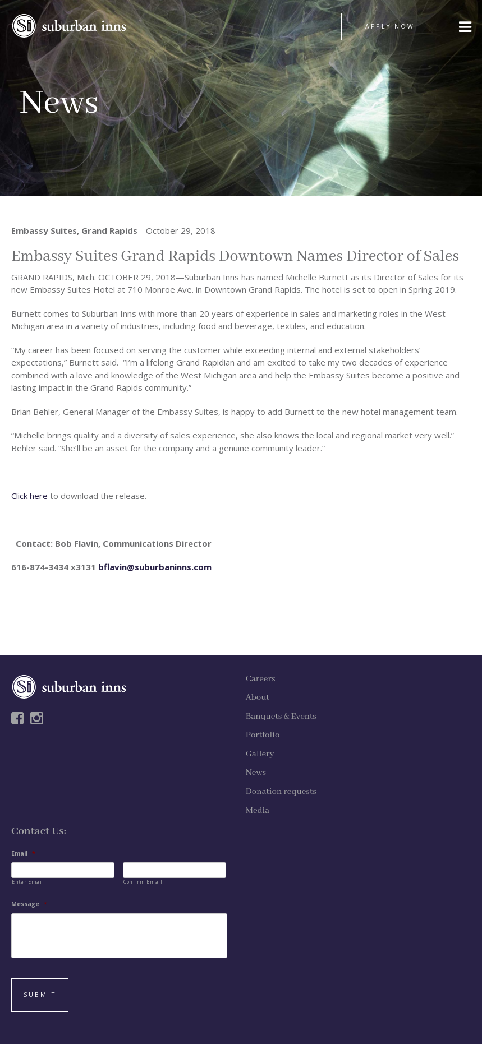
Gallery (260, 754)
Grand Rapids (109, 230)
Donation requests (281, 791)
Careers (261, 679)
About (257, 697)
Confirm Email (143, 882)
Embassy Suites (44, 230)
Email (23, 853)
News (256, 772)
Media (258, 810)
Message (29, 904)
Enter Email (28, 882)
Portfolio (263, 735)
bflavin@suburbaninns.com (155, 566)
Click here (29, 495)
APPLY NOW (390, 26)
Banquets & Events (281, 716)
